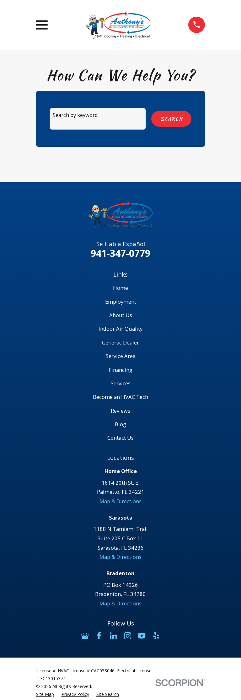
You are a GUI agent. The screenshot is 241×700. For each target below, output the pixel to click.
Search (171, 119)
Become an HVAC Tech (120, 396)
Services (121, 383)
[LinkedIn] (113, 635)
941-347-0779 (120, 253)
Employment (120, 301)
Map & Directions (120, 501)
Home (120, 287)
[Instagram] (127, 635)
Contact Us (120, 437)
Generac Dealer (120, 342)
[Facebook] (99, 635)
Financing (120, 369)
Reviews (120, 410)
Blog (120, 424)
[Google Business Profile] (84, 635)
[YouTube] (141, 635)
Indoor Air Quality (120, 328)
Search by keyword (75, 115)
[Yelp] (156, 635)
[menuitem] (45, 694)
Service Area (121, 356)
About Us (120, 315)
